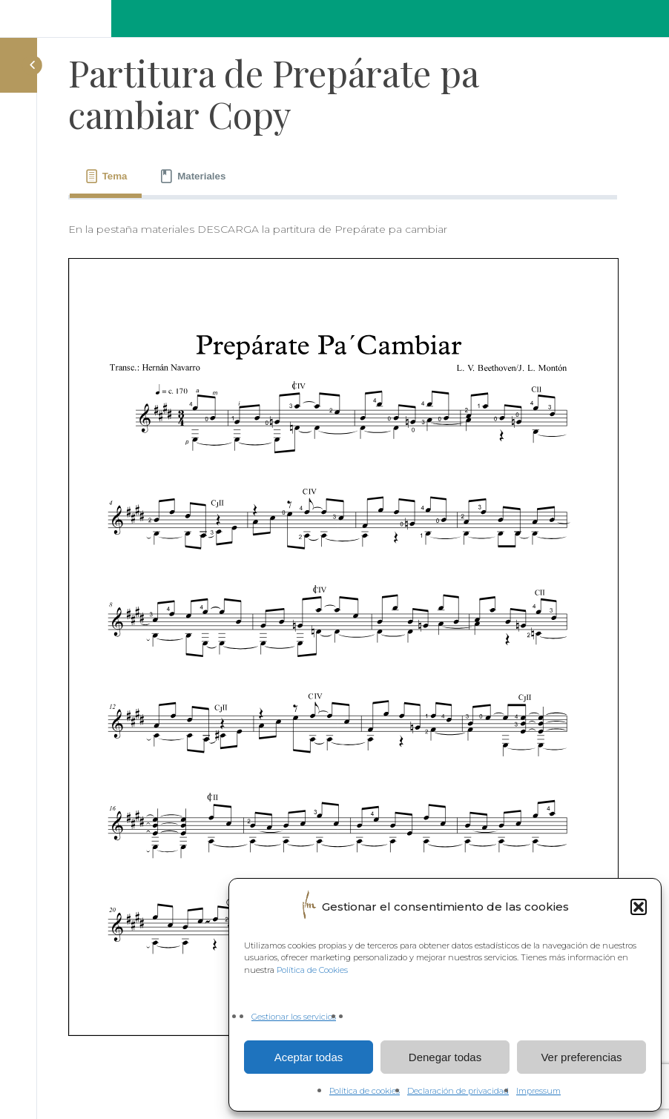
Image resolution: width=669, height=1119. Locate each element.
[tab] (105, 177)
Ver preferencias (581, 1057)
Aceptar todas (308, 1057)
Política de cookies (364, 1091)
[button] (638, 907)
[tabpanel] (342, 628)
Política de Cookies (312, 970)
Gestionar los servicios (293, 1016)
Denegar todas (445, 1057)
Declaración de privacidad (458, 1091)
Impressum (538, 1091)
